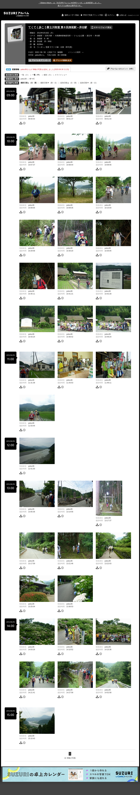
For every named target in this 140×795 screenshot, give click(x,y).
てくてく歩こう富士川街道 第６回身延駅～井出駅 (57, 27)
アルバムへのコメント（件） (120, 69)
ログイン (111, 15)
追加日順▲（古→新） (69, 83)
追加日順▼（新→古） (89, 83)
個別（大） (48, 75)
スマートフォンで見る (101, 27)
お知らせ (122, 15)
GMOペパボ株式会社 (134, 15)
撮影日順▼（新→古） (49, 83)
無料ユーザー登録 (72, 15)
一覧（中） (36, 75)
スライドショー (61, 75)
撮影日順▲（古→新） (29, 83)
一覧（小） (25, 75)
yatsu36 (24, 79)
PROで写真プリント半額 (93, 15)
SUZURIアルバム (16, 14)
